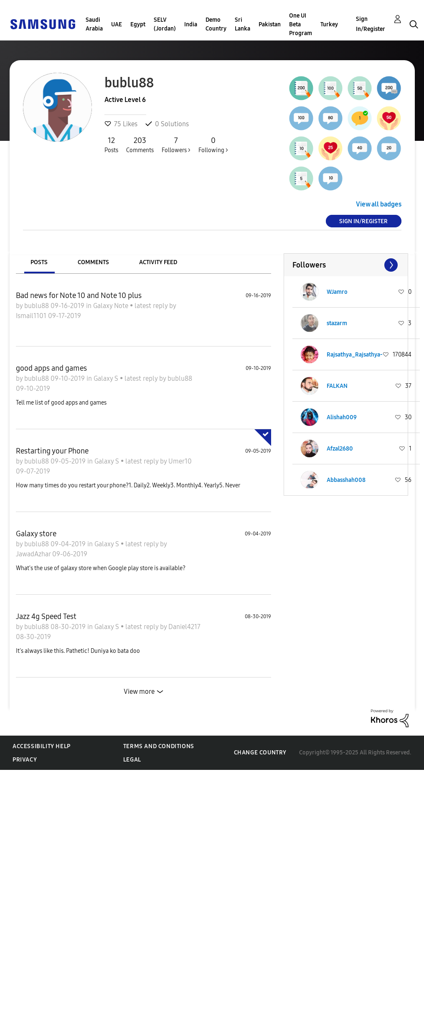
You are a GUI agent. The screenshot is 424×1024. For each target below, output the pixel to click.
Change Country (260, 752)
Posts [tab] (39, 262)
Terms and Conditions (158, 746)
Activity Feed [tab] (158, 262)
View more (139, 691)
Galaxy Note (111, 306)
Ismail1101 (32, 316)
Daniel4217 (184, 627)
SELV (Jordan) (165, 24)
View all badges (378, 204)
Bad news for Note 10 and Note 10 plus (79, 295)
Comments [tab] (93, 262)
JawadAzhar (34, 554)
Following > (213, 144)
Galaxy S (107, 378)
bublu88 (37, 306)
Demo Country (216, 24)
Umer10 (180, 461)
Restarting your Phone (52, 451)
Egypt (137, 24)
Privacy (25, 759)
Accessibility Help (42, 746)
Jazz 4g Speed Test (46, 616)
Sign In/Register (370, 24)
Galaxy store (36, 533)
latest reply (152, 306)
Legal (132, 759)
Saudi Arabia (94, 24)
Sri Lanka (242, 24)
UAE (116, 24)
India (190, 24)
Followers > (176, 144)
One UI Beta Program (300, 24)
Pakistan (270, 24)
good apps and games (51, 368)
